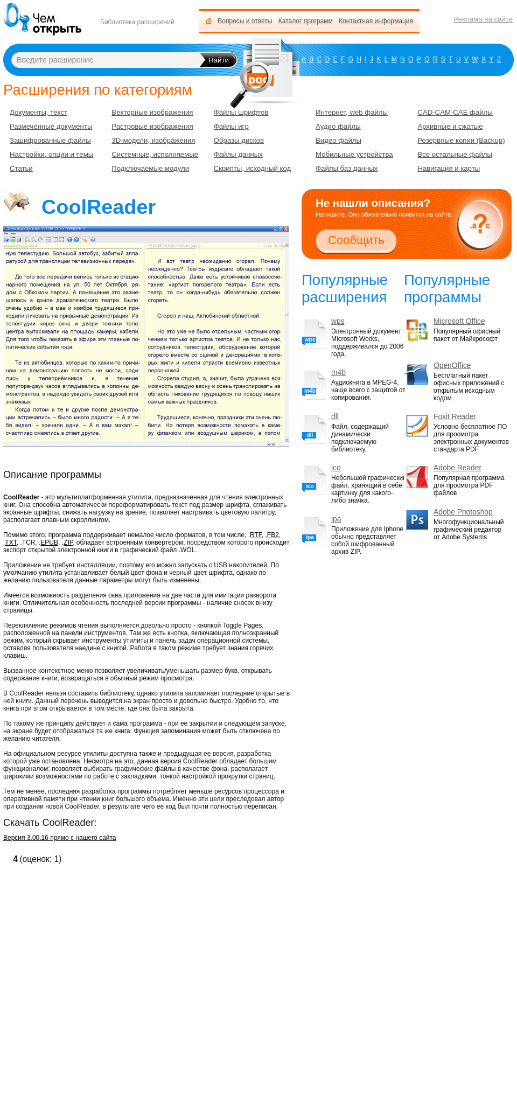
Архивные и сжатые (450, 126)
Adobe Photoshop (463, 512)
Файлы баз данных (347, 168)
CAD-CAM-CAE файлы (454, 112)
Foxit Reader (455, 417)
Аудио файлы (338, 126)
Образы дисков (239, 140)
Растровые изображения (152, 126)
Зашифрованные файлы (50, 140)
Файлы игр (231, 126)
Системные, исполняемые (154, 154)
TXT (10, 542)
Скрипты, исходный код (252, 168)
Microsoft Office (459, 321)
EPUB (49, 542)
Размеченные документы (51, 126)
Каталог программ (305, 21)
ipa (336, 519)
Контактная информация (376, 21)
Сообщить (356, 240)
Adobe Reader (457, 468)
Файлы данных (238, 154)
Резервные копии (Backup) (461, 140)
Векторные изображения (152, 112)
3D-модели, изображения (153, 140)
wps (338, 321)
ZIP (68, 542)
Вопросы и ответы (245, 21)
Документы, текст (38, 112)
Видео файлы (338, 140)
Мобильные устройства (354, 154)
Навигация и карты (448, 168)
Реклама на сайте (483, 19)
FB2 (273, 535)
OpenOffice (452, 365)
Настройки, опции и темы (51, 154)
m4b (338, 372)
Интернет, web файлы (352, 112)
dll (335, 417)
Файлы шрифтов (241, 112)
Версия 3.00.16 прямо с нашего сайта (59, 837)
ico (336, 468)
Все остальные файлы (454, 154)
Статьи (21, 168)
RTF (256, 535)
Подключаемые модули (150, 168)
